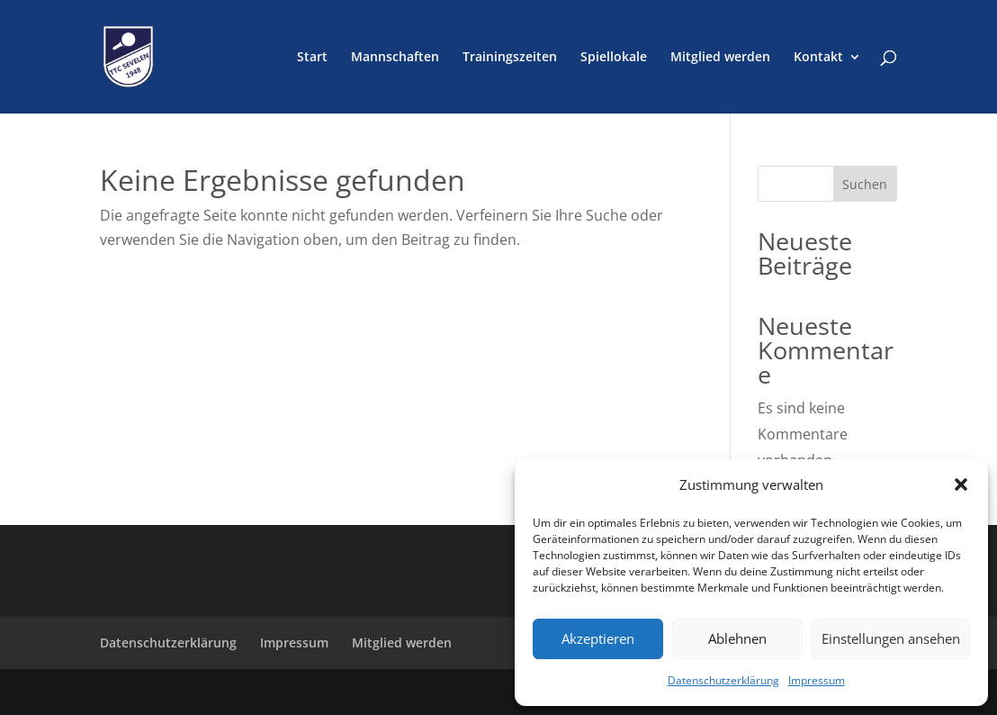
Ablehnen (737, 638)
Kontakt (818, 57)
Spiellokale (613, 57)
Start (312, 57)
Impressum (816, 680)
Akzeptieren (597, 638)
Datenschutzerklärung (723, 680)
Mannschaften (395, 57)
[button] (961, 484)
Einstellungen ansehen (891, 638)
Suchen (864, 184)
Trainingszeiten (510, 57)
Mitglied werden (720, 57)
